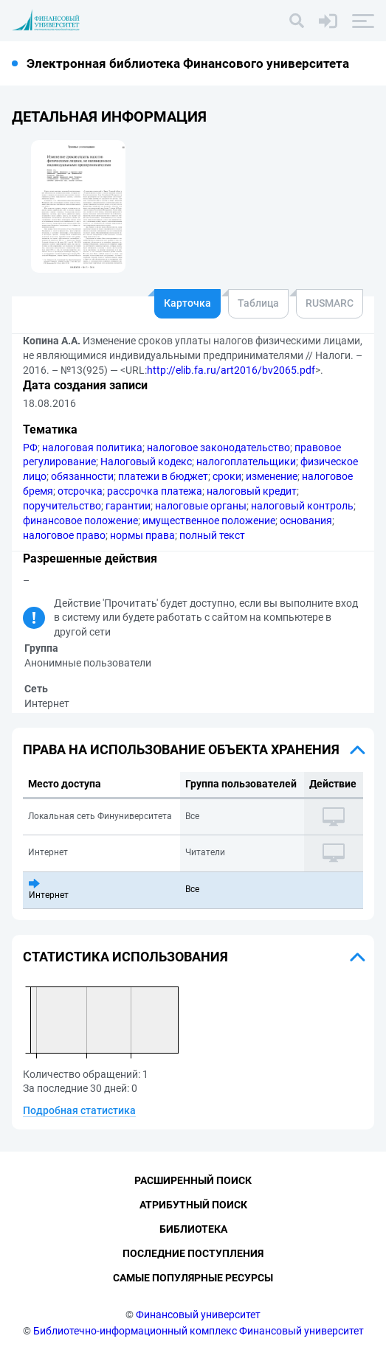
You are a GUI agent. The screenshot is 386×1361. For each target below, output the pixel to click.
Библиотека (193, 1229)
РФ (30, 447)
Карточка (187, 303)
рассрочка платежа (154, 491)
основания (306, 520)
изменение (271, 476)
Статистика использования (125, 956)
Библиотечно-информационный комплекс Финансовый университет (198, 1331)
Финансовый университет (198, 1314)
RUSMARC (330, 303)
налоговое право (64, 535)
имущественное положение (208, 520)
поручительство (62, 506)
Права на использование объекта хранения (181, 749)
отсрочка (80, 491)
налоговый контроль (302, 506)
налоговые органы (201, 506)
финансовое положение (80, 520)
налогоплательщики (246, 461)
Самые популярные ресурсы (193, 1278)
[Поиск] (296, 20)
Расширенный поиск (193, 1180)
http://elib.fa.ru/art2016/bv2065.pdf (231, 370)
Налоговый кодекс (146, 461)
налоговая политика (92, 447)
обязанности (82, 476)
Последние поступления (193, 1253)
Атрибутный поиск (193, 1205)
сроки (227, 476)
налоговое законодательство (218, 447)
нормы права (142, 535)
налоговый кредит (252, 491)
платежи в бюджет (163, 476)
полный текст (212, 535)
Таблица (258, 303)
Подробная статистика (79, 1110)
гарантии (128, 506)
